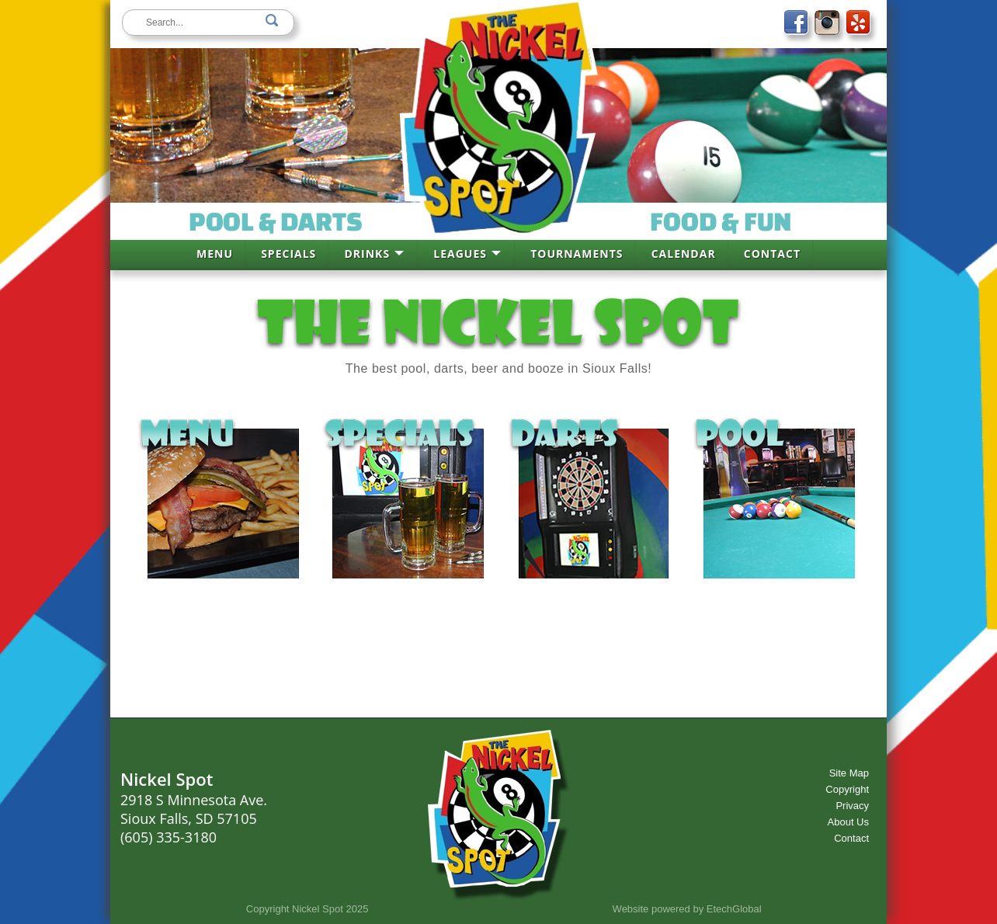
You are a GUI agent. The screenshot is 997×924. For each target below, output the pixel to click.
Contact (851, 838)
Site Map (849, 773)
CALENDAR (683, 253)
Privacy (852, 805)
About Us (848, 822)
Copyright (847, 789)
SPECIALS (288, 253)
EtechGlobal (734, 909)
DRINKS (367, 253)
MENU (214, 253)
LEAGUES (460, 253)
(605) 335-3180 (168, 837)
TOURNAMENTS (576, 253)
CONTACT (772, 253)
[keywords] (208, 22)
